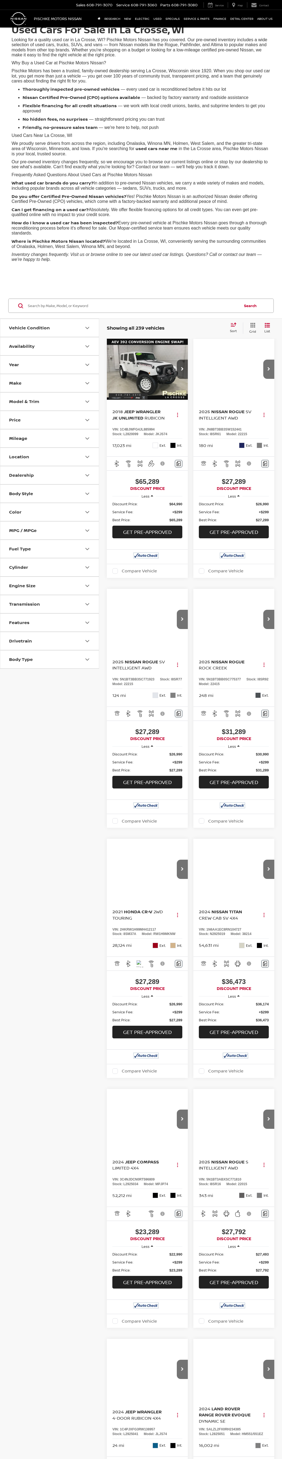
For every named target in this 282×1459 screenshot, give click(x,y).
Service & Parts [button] (197, 18)
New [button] (127, 18)
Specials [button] (173, 18)
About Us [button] (265, 18)
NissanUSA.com (234, 1418)
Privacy (199, 1418)
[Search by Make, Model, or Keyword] (133, 305)
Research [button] (112, 18)
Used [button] (157, 18)
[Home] (99, 18)
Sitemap (214, 1418)
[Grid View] (251, 328)
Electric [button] (142, 18)
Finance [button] (219, 18)
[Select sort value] (235, 327)
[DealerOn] (26, 1417)
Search (250, 305)
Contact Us (182, 1418)
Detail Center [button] (241, 18)
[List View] (267, 328)
